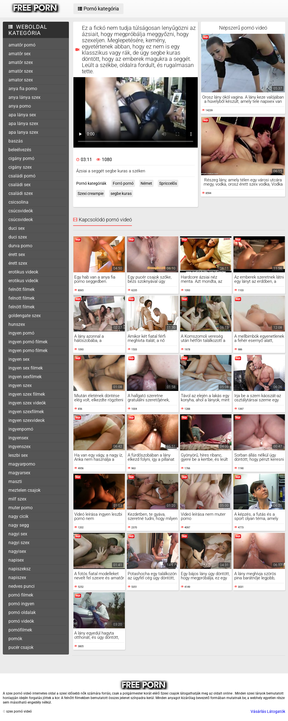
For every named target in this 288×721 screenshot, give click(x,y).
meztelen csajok (24, 490)
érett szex (17, 263)
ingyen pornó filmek (28, 341)
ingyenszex (19, 446)
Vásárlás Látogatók (268, 711)
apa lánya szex (23, 123)
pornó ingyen (21, 603)
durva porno (20, 245)
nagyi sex (17, 534)
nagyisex (17, 551)
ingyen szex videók (27, 403)
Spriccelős (168, 183)
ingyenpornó (20, 429)
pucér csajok (20, 647)
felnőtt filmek (21, 289)
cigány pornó (21, 158)
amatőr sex (19, 53)
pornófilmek (20, 630)
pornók (15, 638)
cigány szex (20, 167)
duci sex (16, 228)
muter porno (20, 507)
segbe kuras (121, 193)
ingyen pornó (21, 333)
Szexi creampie (91, 193)
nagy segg (18, 525)
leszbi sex (18, 455)
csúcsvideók (20, 210)
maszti (15, 481)
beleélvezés (19, 149)
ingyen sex (19, 359)
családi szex (20, 193)
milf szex (17, 499)
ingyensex (18, 437)
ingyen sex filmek (25, 368)
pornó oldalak (22, 612)
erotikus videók (23, 280)
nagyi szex (19, 542)
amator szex (20, 80)
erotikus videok (23, 272)
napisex (16, 560)
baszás (15, 141)
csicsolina (18, 202)
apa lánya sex (22, 114)
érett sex (16, 254)
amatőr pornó (21, 45)
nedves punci (21, 586)
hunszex (16, 324)
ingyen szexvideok (26, 420)
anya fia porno (22, 88)
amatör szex (20, 71)
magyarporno (21, 464)
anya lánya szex (24, 97)
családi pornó (21, 176)
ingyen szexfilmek (26, 411)
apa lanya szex (23, 132)
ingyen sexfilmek (25, 376)
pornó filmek (20, 595)
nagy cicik (18, 516)
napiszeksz (19, 568)
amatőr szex (20, 62)
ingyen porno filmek (28, 350)
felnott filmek (21, 298)
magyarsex (19, 472)
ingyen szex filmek (26, 394)
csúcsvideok (20, 219)
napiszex (17, 577)
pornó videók (21, 621)
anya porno (19, 106)
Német (146, 183)
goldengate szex (24, 315)
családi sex (19, 184)
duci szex (17, 237)
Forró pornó (123, 183)
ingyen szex (20, 385)
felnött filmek (21, 307)
